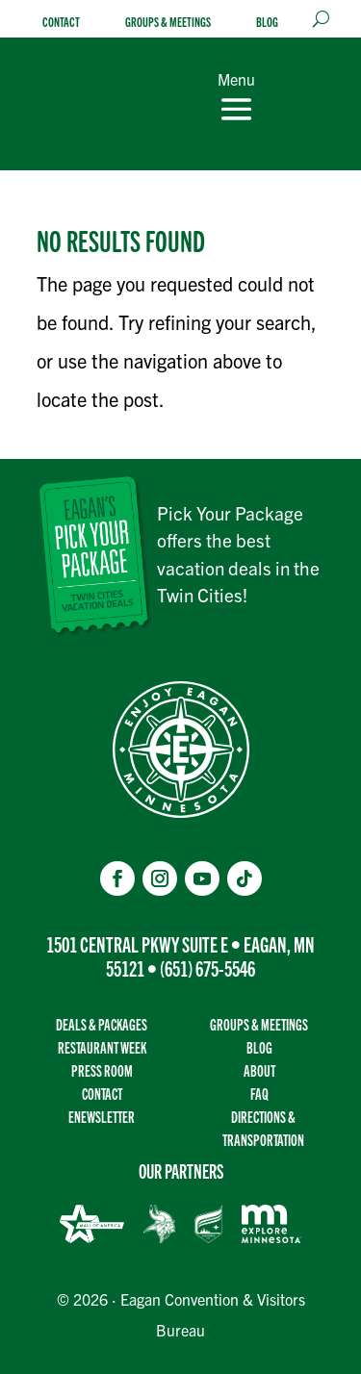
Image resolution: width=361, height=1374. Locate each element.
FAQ (259, 1093)
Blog (267, 21)
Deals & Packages (101, 1024)
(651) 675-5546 (207, 967)
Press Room (102, 1070)
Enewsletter (101, 1116)
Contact (61, 21)
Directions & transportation (263, 1128)
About (259, 1070)
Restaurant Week (102, 1047)
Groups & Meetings (168, 21)
